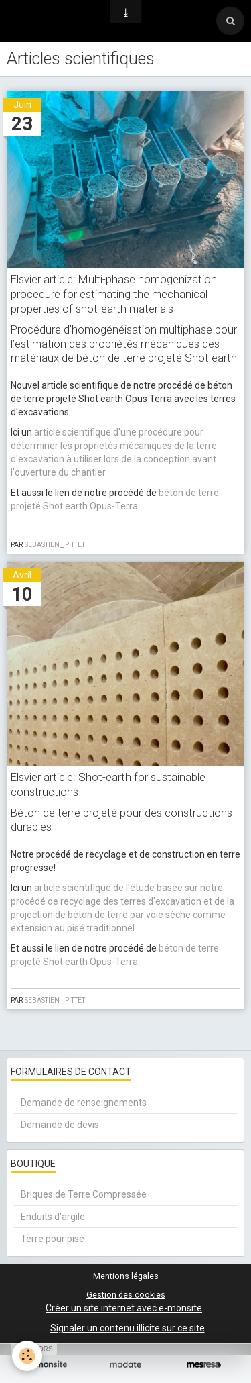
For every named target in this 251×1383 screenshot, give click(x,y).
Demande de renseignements (84, 1102)
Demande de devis (60, 1124)
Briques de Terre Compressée (84, 1194)
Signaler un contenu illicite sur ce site (127, 1328)
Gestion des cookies (125, 1295)
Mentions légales (126, 1276)
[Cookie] (27, 1356)
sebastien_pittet (55, 543)
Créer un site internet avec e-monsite (124, 1307)
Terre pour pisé (52, 1238)
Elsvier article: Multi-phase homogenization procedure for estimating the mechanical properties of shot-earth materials (114, 293)
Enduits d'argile (53, 1216)
